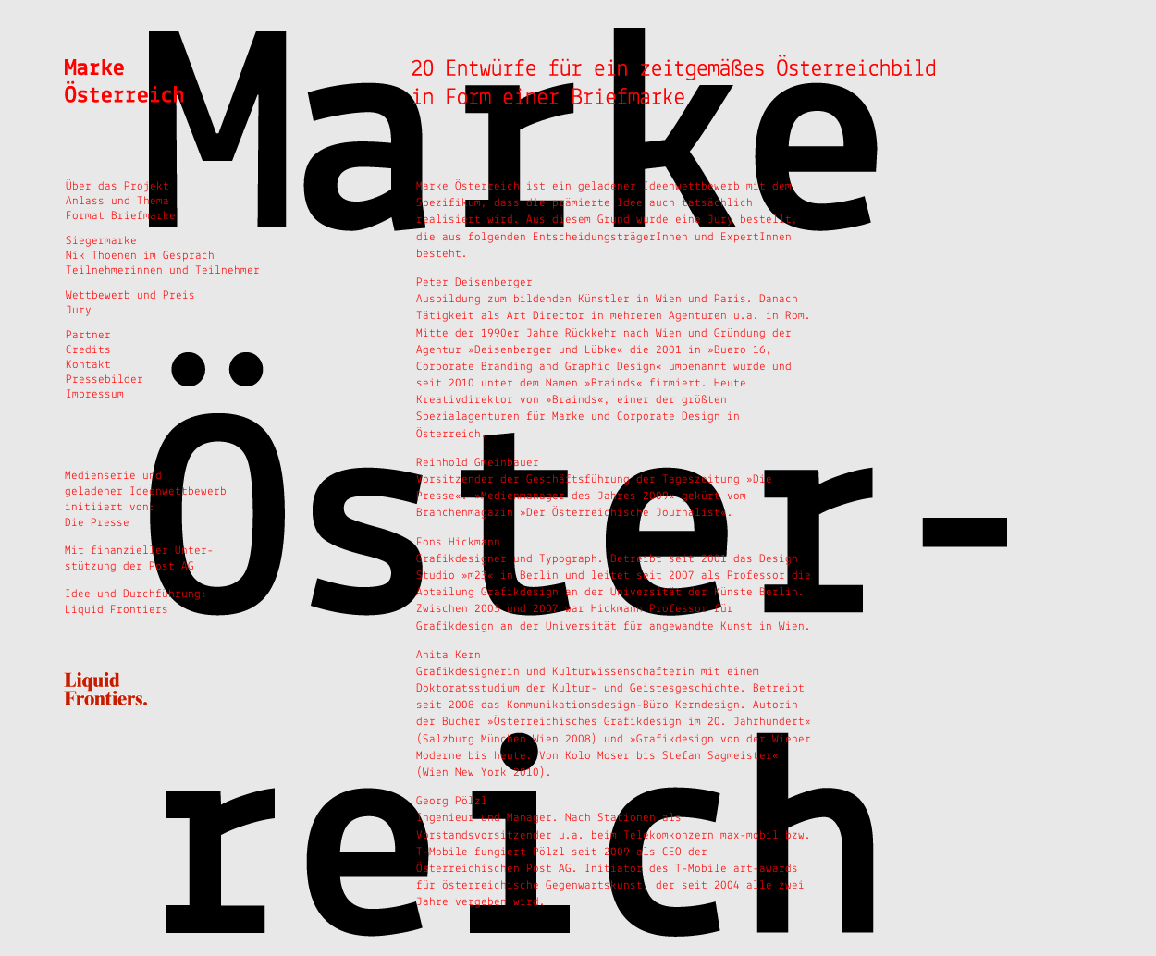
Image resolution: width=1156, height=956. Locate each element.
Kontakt (88, 365)
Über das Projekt (117, 186)
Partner (88, 335)
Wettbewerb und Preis (130, 295)
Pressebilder (104, 380)
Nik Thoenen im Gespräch (140, 256)
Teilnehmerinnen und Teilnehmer (163, 270)
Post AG (175, 566)
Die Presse (97, 523)
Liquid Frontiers (116, 610)
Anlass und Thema (117, 201)
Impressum (95, 394)
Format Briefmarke (121, 216)
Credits (88, 350)
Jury (79, 310)
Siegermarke (101, 241)
